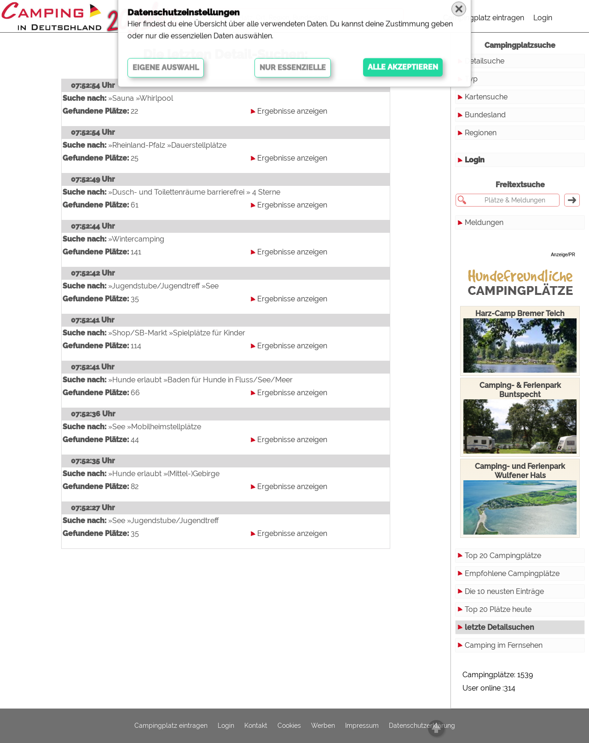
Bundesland (485, 114)
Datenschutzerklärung (422, 726)
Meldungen (484, 222)
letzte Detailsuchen (499, 627)
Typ (471, 79)
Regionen (481, 132)
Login (542, 17)
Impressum (362, 726)
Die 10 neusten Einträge (504, 591)
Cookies (289, 726)
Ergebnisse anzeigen (292, 111)
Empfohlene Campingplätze (512, 573)
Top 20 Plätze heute (498, 609)
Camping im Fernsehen (504, 645)
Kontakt (255, 726)
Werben (323, 726)
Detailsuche (484, 61)
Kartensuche (486, 96)
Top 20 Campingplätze (503, 555)
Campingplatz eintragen (483, 17)
